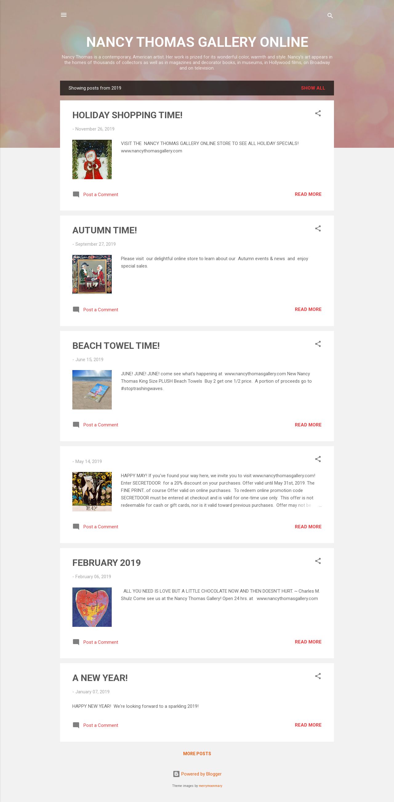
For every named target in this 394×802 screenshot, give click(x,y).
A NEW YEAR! (100, 677)
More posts (197, 753)
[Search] (330, 16)
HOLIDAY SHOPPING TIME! (127, 115)
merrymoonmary (210, 786)
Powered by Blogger (197, 774)
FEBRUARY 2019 (106, 562)
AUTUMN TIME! (104, 230)
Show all (313, 88)
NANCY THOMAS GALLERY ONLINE (197, 42)
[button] (318, 114)
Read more (308, 194)
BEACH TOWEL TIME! (116, 345)
